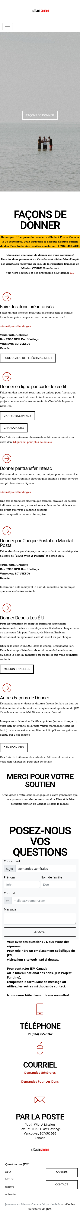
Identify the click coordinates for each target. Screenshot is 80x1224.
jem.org (9, 1186)
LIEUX (9, 1179)
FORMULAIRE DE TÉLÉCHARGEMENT (28, 358)
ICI (72, 273)
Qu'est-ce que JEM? (17, 1164)
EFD (8, 1172)
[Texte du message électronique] (40, 919)
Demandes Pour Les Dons (40, 1081)
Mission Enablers (17, 669)
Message (10, 909)
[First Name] (22, 884)
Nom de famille (51, 877)
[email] (43, 900)
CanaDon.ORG (14, 427)
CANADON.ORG (14, 747)
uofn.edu (10, 1194)
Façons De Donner (40, 115)
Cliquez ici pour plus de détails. (32, 442)
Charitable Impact (17, 415)
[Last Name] (58, 884)
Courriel (9, 893)
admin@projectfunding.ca (15, 326)
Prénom (9, 877)
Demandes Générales (40, 1073)
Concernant (12, 861)
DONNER (62, 1172)
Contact (61, 1184)
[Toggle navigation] (7, 26)
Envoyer (39, 931)
